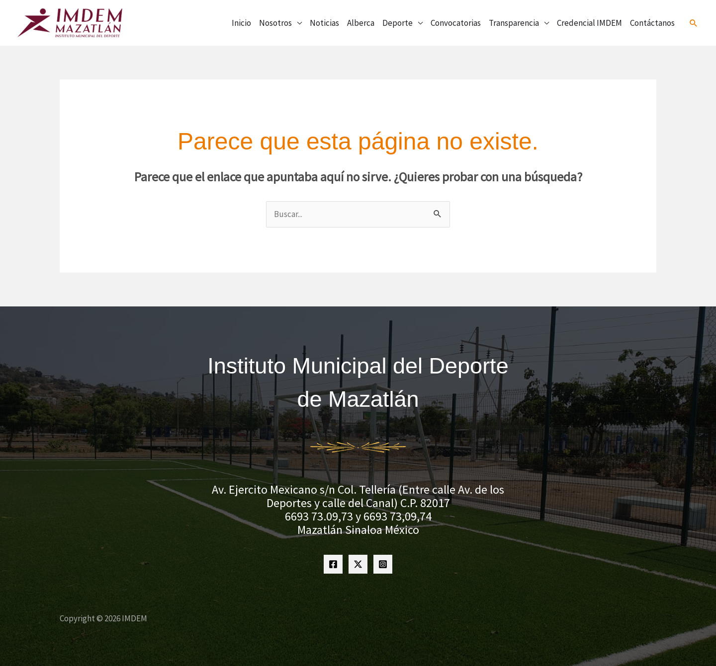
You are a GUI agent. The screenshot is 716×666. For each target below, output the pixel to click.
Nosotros (275, 22)
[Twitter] (358, 564)
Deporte (397, 22)
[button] (694, 23)
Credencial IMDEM (589, 22)
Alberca (360, 22)
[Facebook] (333, 564)
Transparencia (514, 22)
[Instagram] (382, 564)
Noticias (324, 22)
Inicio (241, 22)
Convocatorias (456, 22)
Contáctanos (652, 22)
